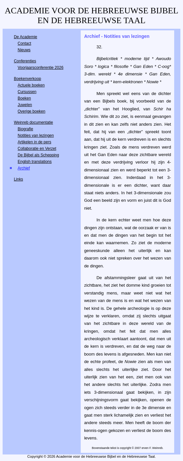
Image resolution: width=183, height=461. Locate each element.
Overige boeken (31, 111)
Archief (24, 168)
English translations (35, 161)
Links (18, 179)
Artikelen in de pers (34, 142)
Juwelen (25, 105)
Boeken (24, 98)
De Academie (25, 37)
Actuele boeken (31, 85)
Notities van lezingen (36, 135)
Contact (24, 43)
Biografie (25, 129)
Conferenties (25, 61)
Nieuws (24, 50)
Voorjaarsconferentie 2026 (40, 67)
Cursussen (27, 91)
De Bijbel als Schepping (38, 155)
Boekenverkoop (27, 78)
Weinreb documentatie (33, 122)
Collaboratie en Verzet (37, 148)
